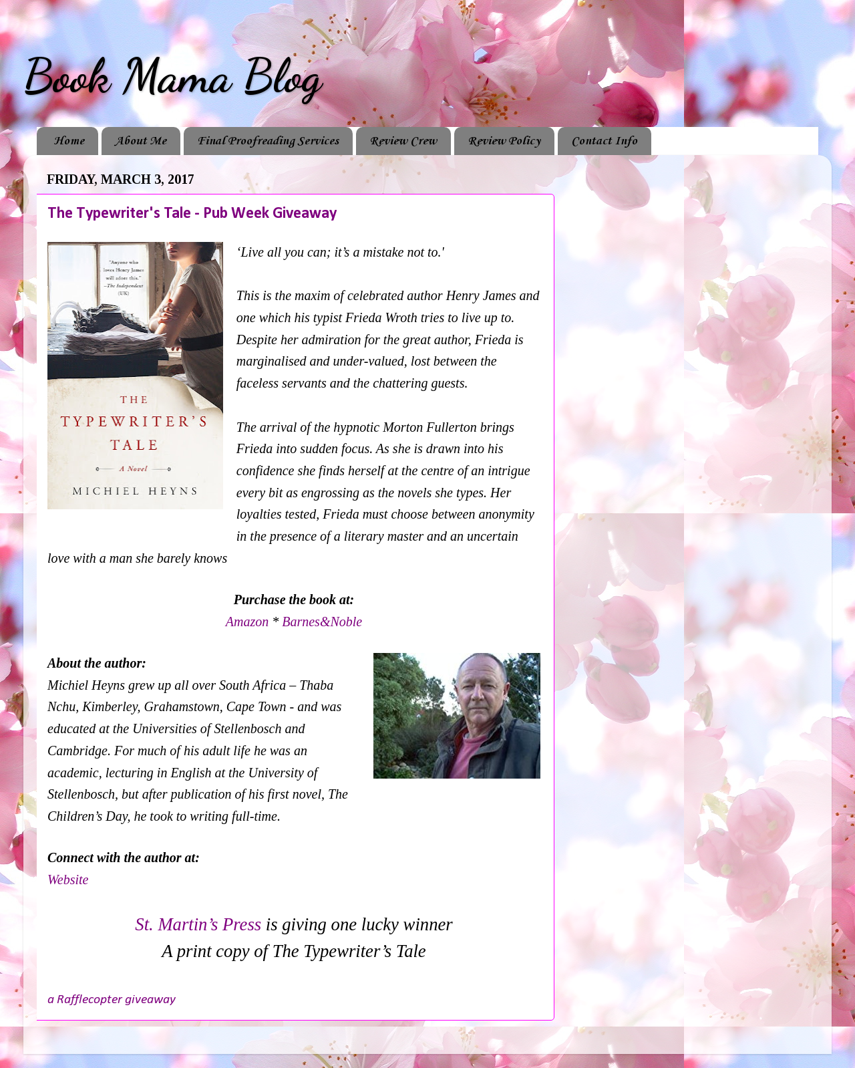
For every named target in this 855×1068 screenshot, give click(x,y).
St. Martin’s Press (198, 924)
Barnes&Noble (322, 621)
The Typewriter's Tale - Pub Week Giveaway (192, 214)
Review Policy (504, 141)
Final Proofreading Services (268, 141)
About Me (140, 141)
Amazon (249, 621)
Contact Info (604, 141)
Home (68, 141)
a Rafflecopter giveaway (111, 1000)
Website (67, 879)
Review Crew (403, 141)
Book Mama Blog (172, 76)
